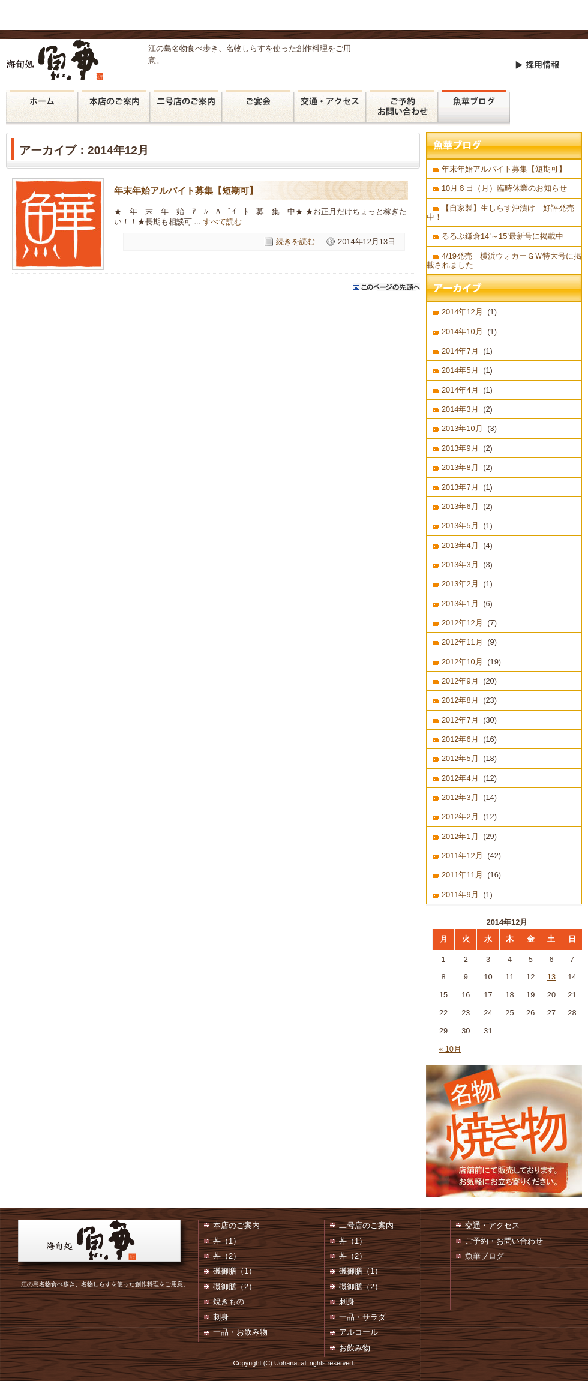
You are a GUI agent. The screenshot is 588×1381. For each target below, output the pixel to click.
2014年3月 (460, 409)
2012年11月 (462, 641)
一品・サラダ (362, 1317)
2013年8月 (460, 467)
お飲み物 (354, 1347)
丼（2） (227, 1255)
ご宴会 (258, 108)
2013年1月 (460, 603)
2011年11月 (462, 874)
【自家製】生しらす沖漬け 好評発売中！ (500, 212)
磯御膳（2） (234, 1286)
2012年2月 (460, 816)
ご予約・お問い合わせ (402, 108)
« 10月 (450, 1048)
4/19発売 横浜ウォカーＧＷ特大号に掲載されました (504, 260)
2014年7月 (460, 350)
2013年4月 (460, 545)
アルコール (358, 1332)
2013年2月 (460, 583)
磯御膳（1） (234, 1270)
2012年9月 (460, 680)
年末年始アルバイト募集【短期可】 (186, 190)
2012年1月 (460, 836)
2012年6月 (460, 739)
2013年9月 (460, 448)
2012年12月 (462, 622)
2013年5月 (460, 525)
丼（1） (227, 1240)
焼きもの (228, 1301)
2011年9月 (460, 894)
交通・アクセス (330, 108)
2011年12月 (462, 855)
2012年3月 (460, 797)
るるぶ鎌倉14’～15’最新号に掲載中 (506, 236)
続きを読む (295, 241)
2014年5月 (460, 370)
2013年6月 (460, 506)
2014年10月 (462, 331)
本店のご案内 (114, 108)
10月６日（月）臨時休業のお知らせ (504, 188)
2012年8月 (460, 700)
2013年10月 (462, 428)
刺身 (221, 1317)
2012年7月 (460, 719)
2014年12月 (462, 311)
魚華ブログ (474, 108)
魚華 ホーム (42, 108)
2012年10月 (462, 661)
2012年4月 (460, 778)
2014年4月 (460, 389)
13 (551, 976)
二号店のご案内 (186, 108)
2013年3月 (460, 564)
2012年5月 (460, 758)
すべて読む (222, 221)
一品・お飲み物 (240, 1332)
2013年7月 (460, 487)
